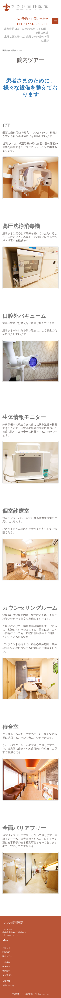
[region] (30, 779)
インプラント (8, 975)
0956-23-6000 (12, 935)
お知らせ (6, 948)
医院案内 (6, 50)
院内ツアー (7, 956)
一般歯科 (6, 962)
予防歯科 (6, 971)
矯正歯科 (6, 966)
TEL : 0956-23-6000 (32, 24)
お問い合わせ (8, 985)
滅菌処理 (6, 981)
